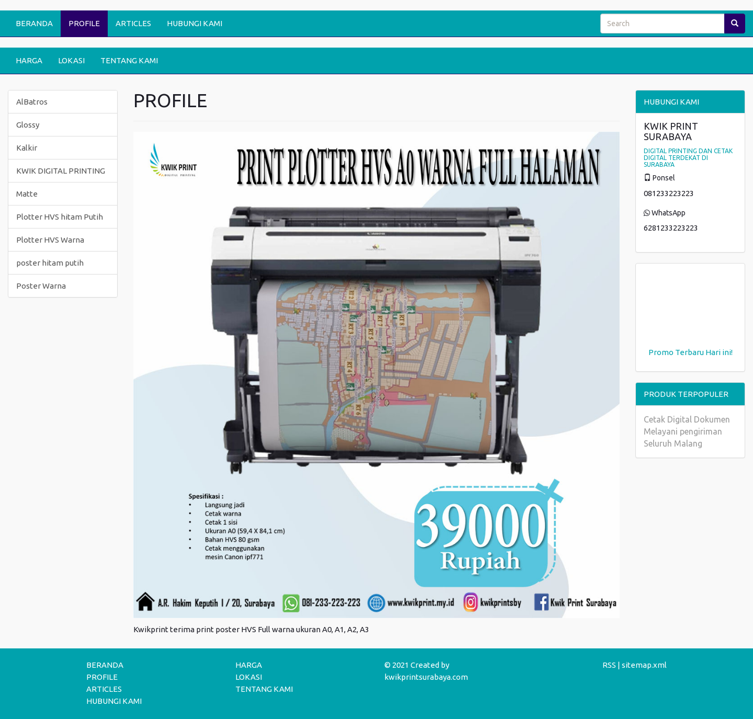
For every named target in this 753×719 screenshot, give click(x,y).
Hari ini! (719, 352)
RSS (609, 664)
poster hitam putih (50, 262)
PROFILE (84, 23)
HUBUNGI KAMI (194, 23)
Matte (27, 193)
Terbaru (689, 352)
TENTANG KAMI (129, 60)
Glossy (27, 124)
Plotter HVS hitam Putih (59, 216)
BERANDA (34, 23)
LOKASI (71, 60)
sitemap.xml (644, 664)
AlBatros (32, 101)
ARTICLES (133, 23)
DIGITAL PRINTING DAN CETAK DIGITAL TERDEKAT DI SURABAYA (688, 157)
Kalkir (26, 147)
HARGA (29, 60)
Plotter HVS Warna (50, 239)
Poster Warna (41, 285)
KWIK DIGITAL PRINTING (60, 170)
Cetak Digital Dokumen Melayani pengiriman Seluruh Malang (687, 431)
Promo (661, 352)
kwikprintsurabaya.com (426, 676)
